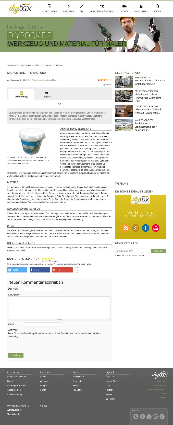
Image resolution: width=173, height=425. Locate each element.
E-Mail (11, 324)
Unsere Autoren (113, 381)
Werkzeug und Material (41, 80)
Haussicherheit (13, 390)
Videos (124, 11)
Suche (157, 11)
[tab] (21, 94)
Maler (54, 80)
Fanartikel (77, 390)
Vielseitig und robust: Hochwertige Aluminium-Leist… (148, 98)
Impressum (161, 381)
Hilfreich (51, 258)
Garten (10, 381)
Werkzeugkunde (14, 410)
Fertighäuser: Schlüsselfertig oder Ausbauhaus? (146, 127)
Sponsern (110, 399)
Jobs (108, 385)
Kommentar (14, 295)
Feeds (76, 385)
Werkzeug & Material (102, 11)
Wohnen (43, 381)
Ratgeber (68, 11)
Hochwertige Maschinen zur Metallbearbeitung (150, 82)
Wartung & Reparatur (16, 385)
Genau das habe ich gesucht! (54, 258)
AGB (164, 393)
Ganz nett (45, 258)
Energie (43, 385)
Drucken (109, 85)
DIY (81, 11)
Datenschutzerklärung (157, 389)
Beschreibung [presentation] (21, 96)
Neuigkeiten (141, 11)
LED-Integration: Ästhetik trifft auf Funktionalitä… (148, 111)
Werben (162, 398)
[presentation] (34, 344)
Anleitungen (49, 11)
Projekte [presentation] (47, 96)
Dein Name (13, 289)
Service (77, 372)
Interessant (48, 258)
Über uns (110, 377)
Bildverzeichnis (160, 385)
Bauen (43, 377)
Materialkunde (13, 414)
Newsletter (78, 381)
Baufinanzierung (14, 394)
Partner (109, 390)
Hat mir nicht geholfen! (43, 258)
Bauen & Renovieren (16, 377)
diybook (110, 372)
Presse (109, 394)
